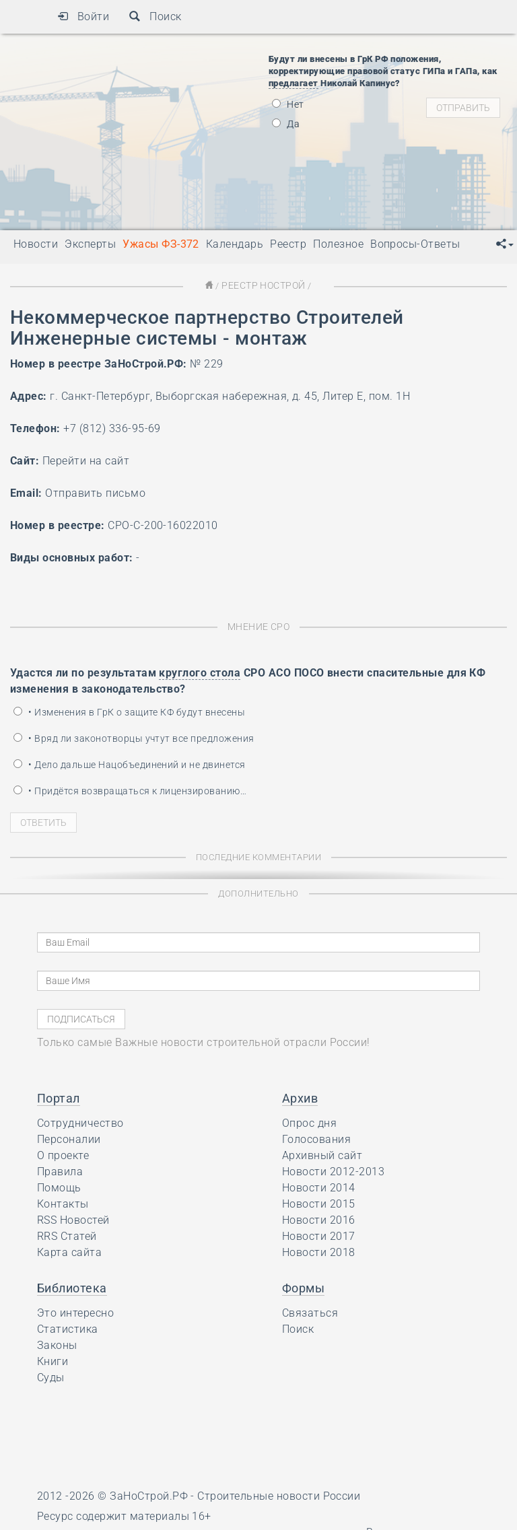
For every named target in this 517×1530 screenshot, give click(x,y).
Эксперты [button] (90, 244)
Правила (60, 1170)
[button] (505, 244)
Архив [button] (300, 1097)
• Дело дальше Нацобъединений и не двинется (129, 763)
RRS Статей (67, 1234)
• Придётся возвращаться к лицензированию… (129, 789)
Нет (288, 104)
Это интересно (75, 1311)
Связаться (310, 1311)
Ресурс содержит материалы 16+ (124, 1514)
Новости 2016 (318, 1218)
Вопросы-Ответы (415, 244)
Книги (52, 1360)
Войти (83, 16)
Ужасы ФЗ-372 (161, 244)
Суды (51, 1376)
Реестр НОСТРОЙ (263, 285)
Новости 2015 (318, 1202)
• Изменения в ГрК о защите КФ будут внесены (129, 710)
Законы (57, 1343)
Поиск (155, 16)
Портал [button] (58, 1097)
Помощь (59, 1186)
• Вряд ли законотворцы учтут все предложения (133, 737)
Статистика (67, 1327)
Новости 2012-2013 (333, 1170)
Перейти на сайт (85, 460)
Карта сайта (69, 1251)
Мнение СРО (258, 626)
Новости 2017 (318, 1234)
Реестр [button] (288, 244)
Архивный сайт (322, 1154)
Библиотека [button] (72, 1287)
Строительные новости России (278, 1494)
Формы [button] (303, 1287)
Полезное (338, 244)
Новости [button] (35, 244)
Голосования (316, 1138)
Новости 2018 (318, 1251)
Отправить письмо (95, 492)
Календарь (234, 244)
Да (286, 123)
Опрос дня (309, 1121)
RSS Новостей (73, 1218)
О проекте (63, 1154)
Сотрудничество (80, 1121)
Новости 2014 (318, 1186)
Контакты (63, 1202)
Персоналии (69, 1138)
